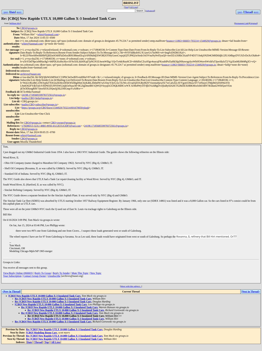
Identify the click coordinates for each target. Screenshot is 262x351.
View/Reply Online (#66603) (18, 273)
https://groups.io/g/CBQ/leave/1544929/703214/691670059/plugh (55, 107)
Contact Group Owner (34, 276)
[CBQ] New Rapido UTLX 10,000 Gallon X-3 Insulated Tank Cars (44, 295)
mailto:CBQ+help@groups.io (37, 98)
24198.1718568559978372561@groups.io (43, 95)
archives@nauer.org (30, 74)
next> (19, 12)
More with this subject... (131, 286)
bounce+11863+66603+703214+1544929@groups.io (193, 40)
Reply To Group (43, 273)
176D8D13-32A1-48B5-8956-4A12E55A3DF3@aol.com (51, 125)
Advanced (150, 11)
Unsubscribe (54, 276)
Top (126, 7)
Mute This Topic (80, 273)
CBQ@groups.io (29, 28)
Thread (248, 12)
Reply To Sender (61, 273)
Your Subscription (12, 276)
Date (12, 12)
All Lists (133, 7)
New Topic (95, 273)
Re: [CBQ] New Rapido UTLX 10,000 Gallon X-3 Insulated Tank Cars (53, 298)
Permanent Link (242, 23)
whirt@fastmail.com (47, 34)
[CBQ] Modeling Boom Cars (41, 332)
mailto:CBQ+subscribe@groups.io (39, 104)
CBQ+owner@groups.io (62, 122)
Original (253, 23)
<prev (5, 12)
